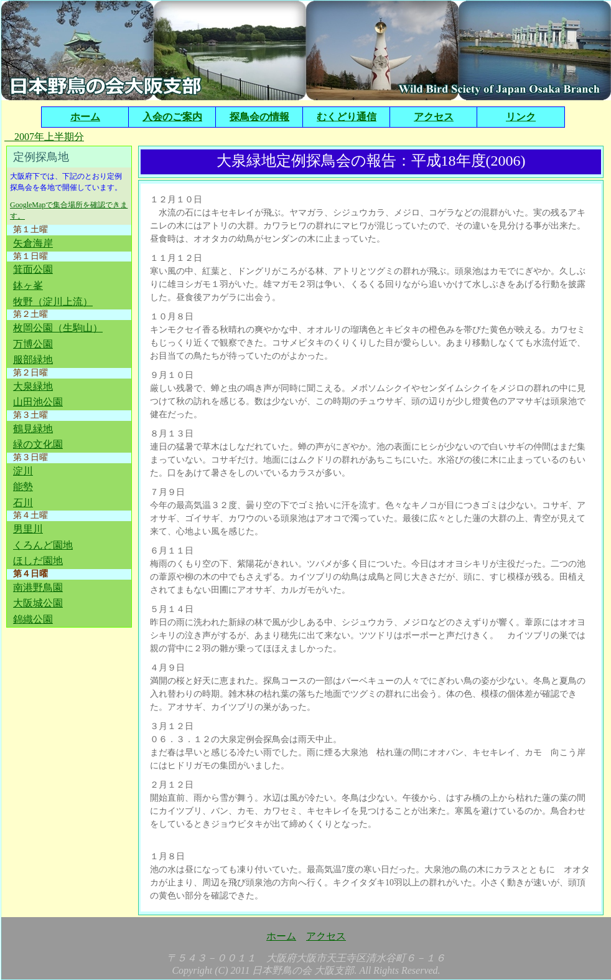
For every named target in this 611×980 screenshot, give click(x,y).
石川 (23, 502)
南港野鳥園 (38, 587)
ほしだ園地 (38, 560)
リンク (521, 116)
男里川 (28, 529)
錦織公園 (33, 619)
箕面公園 (33, 269)
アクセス (434, 116)
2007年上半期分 (44, 136)
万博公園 (33, 344)
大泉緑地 (33, 386)
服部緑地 (33, 359)
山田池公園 (38, 402)
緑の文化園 (38, 444)
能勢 (23, 486)
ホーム (85, 116)
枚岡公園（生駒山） (58, 328)
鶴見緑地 (33, 428)
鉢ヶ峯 (28, 285)
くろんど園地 (43, 545)
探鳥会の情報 (259, 116)
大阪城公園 (38, 603)
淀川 (23, 471)
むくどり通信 (346, 116)
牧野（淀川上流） (53, 301)
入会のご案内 (172, 116)
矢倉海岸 (33, 243)
